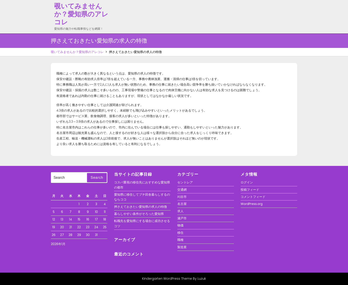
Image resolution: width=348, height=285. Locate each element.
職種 (180, 240)
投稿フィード (250, 189)
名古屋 (182, 204)
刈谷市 (182, 197)
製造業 (182, 247)
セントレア (185, 182)
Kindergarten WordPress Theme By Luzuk (174, 278)
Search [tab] (97, 177)
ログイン (247, 182)
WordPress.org (252, 204)
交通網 (182, 189)
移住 (180, 232)
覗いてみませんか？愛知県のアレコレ (81, 14)
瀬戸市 (182, 218)
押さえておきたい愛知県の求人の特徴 (140, 206)
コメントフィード (253, 197)
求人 (180, 211)
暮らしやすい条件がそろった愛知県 (139, 214)
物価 (180, 225)
